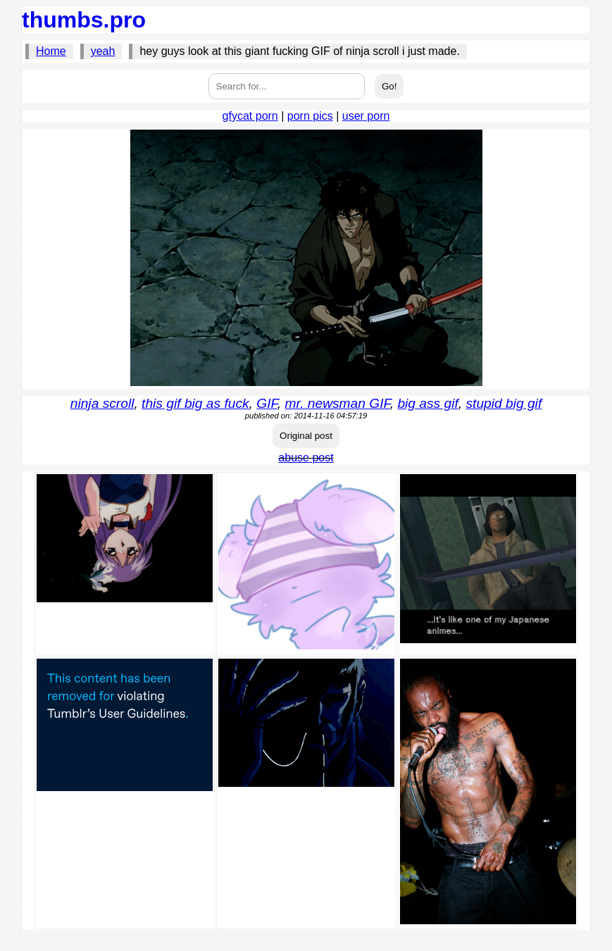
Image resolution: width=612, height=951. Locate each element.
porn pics (310, 116)
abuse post (305, 458)
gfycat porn (250, 116)
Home (51, 51)
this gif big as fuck (195, 403)
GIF (266, 403)
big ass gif (427, 403)
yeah (103, 51)
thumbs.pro (84, 19)
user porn (366, 116)
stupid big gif (504, 403)
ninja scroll (102, 403)
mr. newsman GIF (337, 403)
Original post (306, 435)
